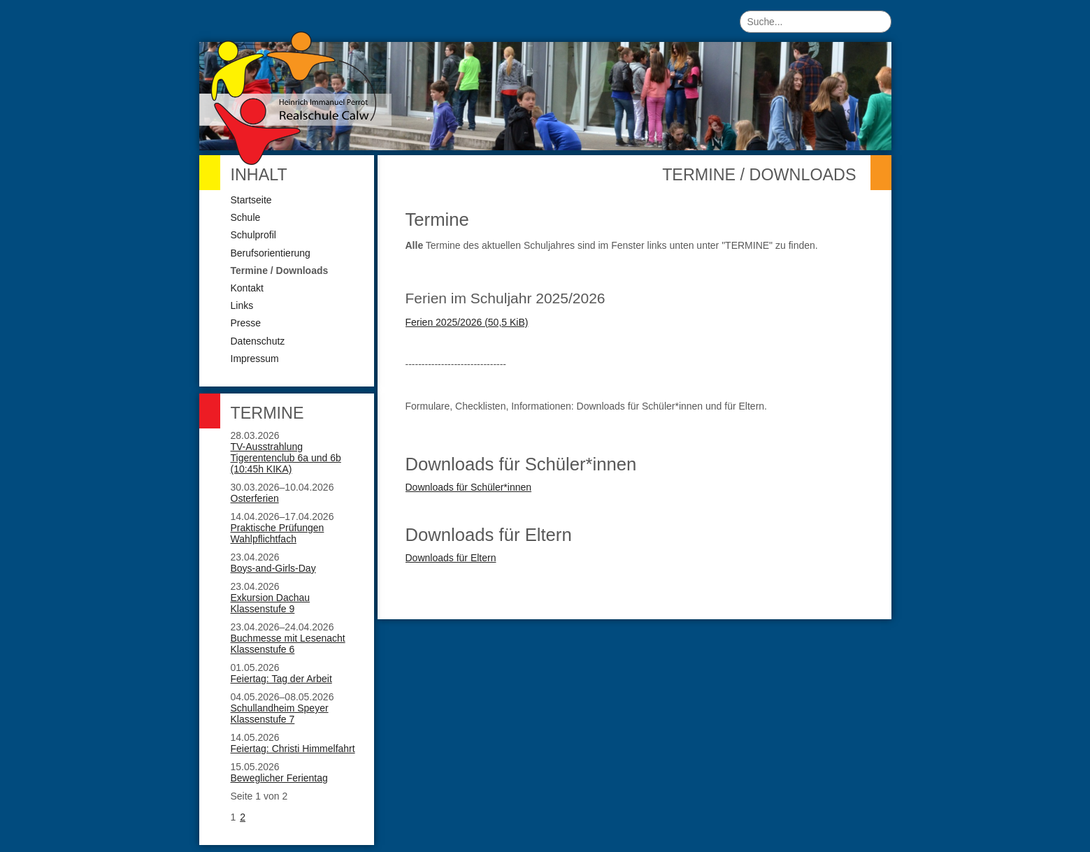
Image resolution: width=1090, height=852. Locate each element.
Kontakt (247, 288)
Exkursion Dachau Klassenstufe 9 (270, 603)
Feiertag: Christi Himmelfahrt (293, 748)
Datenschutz (258, 341)
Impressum (255, 358)
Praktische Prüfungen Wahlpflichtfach (277, 533)
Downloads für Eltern (451, 557)
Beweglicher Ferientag (279, 778)
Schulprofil (253, 234)
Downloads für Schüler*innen (469, 487)
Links (242, 305)
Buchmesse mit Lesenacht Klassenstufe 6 (288, 644)
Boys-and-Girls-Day (273, 568)
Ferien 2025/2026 (467, 322)
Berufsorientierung (270, 253)
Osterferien (255, 498)
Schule (246, 217)
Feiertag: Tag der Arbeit (281, 678)
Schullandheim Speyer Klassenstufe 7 (280, 713)
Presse (246, 322)
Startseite (251, 199)
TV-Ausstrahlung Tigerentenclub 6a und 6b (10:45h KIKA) (286, 458)
